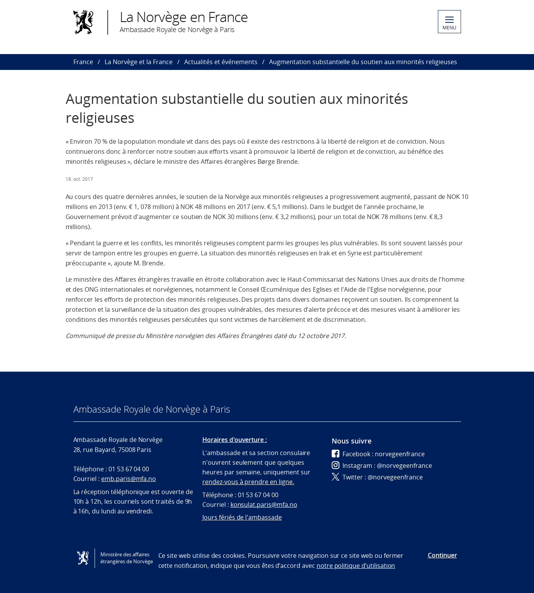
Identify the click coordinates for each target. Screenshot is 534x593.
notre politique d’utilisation (356, 565)
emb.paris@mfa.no (128, 478)
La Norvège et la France (139, 62)
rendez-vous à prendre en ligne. (248, 481)
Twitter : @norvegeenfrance (377, 477)
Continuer (442, 555)
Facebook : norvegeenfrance (378, 454)
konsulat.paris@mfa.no (264, 504)
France (83, 62)
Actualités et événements (221, 62)
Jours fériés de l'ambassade (242, 517)
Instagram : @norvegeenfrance (382, 465)
